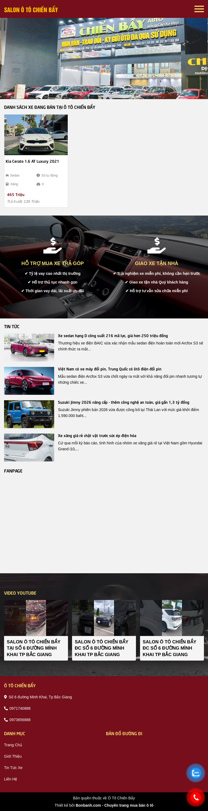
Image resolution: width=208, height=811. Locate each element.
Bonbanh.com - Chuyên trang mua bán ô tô (114, 805)
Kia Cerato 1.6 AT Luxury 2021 (32, 161)
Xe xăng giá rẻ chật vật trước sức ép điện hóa (97, 435)
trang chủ (13, 745)
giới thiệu (13, 756)
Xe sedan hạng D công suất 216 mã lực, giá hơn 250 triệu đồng (113, 335)
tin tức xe (13, 768)
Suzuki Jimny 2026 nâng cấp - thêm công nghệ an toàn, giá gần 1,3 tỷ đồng (123, 402)
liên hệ (10, 779)
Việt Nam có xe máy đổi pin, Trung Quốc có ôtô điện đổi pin (109, 368)
